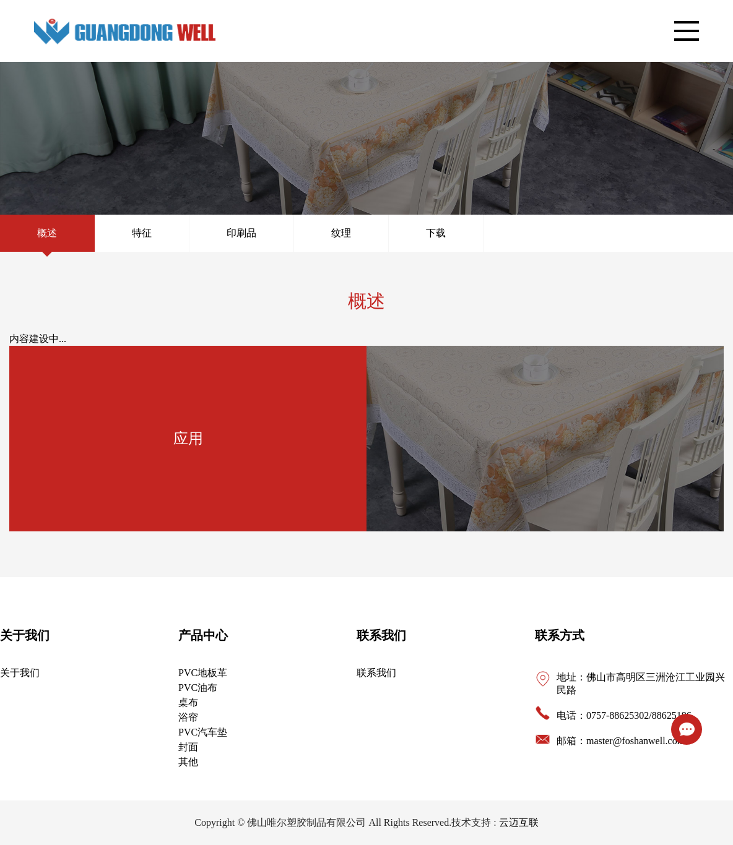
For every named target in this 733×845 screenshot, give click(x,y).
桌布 (188, 702)
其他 (188, 762)
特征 (142, 233)
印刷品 (241, 233)
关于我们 (25, 635)
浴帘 (188, 717)
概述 (47, 233)
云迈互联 (519, 822)
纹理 (341, 233)
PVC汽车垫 (202, 732)
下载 (436, 233)
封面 (188, 747)
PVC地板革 (202, 672)
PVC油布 (197, 687)
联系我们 (381, 635)
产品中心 (203, 635)
